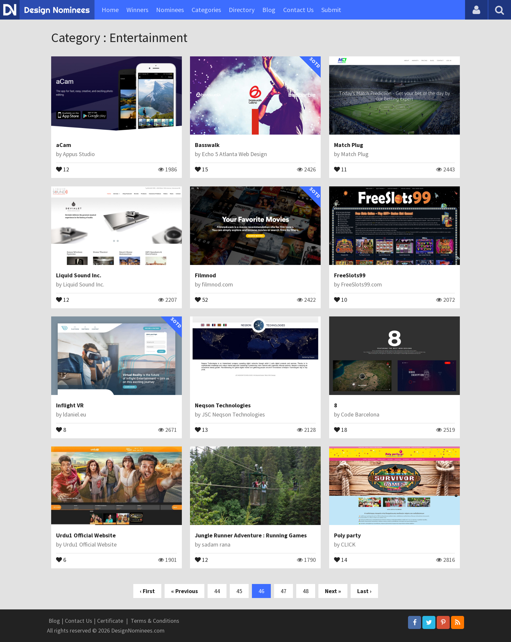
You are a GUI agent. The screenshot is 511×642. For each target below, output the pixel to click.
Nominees (170, 10)
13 (201, 429)
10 (340, 299)
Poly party (347, 535)
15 (201, 169)
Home (110, 10)
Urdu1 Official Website (86, 535)
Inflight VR (70, 405)
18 (340, 429)
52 (201, 299)
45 (239, 591)
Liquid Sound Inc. (78, 275)
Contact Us (298, 10)
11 (340, 169)
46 (261, 591)
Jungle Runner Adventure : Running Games (251, 535)
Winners (137, 10)
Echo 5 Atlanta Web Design (234, 154)
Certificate (110, 620)
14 (340, 559)
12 (62, 169)
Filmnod (205, 275)
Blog (268, 10)
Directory (242, 10)
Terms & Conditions (155, 620)
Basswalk (207, 145)
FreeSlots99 (350, 275)
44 (217, 591)
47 (283, 591)
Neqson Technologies (223, 405)
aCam (63, 145)
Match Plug (348, 145)
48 (306, 591)
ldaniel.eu (74, 414)
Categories (206, 10)
